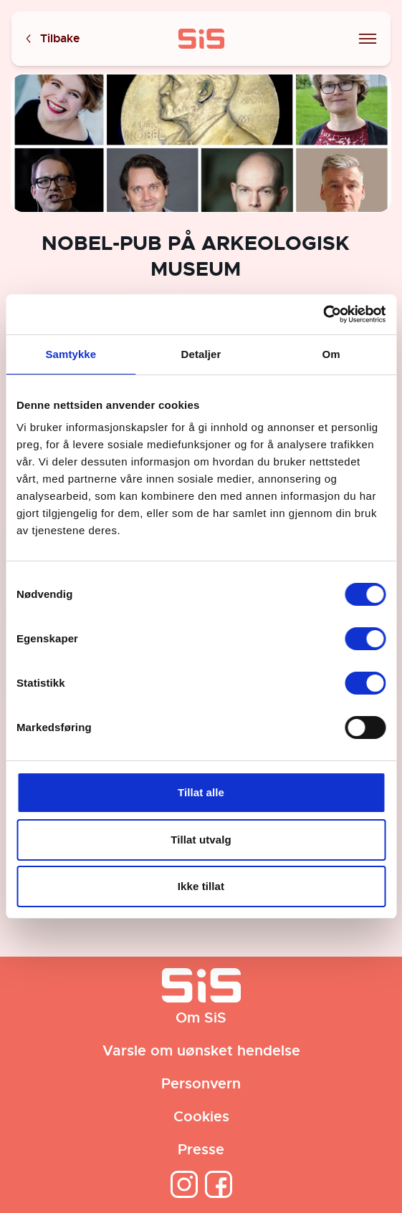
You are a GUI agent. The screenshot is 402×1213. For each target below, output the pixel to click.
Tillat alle (201, 792)
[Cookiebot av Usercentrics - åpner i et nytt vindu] (323, 314)
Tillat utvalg (201, 839)
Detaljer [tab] (201, 354)
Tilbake (51, 39)
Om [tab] (331, 354)
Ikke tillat (201, 886)
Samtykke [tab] (70, 354)
